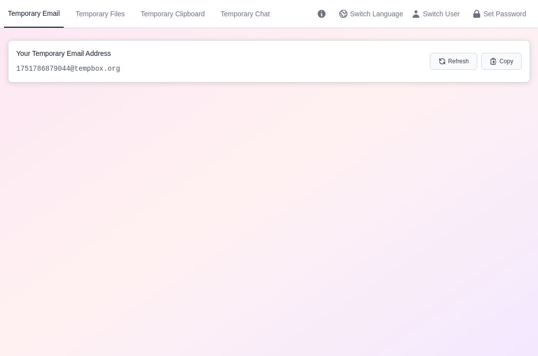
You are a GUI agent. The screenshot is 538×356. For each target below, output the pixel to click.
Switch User (435, 14)
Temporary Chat (245, 14)
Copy (501, 61)
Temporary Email (34, 13)
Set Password (499, 14)
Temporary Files (100, 14)
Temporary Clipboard (173, 14)
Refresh (453, 61)
